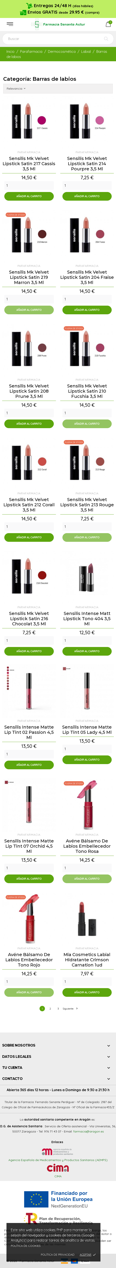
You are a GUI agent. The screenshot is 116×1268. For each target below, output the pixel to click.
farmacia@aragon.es (88, 1131)
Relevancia (16, 88)
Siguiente (70, 1008)
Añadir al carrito (29, 196)
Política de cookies (26, 1245)
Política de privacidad (58, 1254)
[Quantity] (29, 185)
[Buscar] (58, 39)
